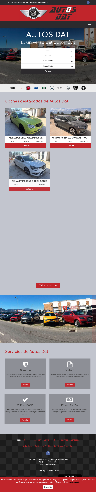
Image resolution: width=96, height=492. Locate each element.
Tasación (37, 440)
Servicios (48, 440)
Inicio (19, 440)
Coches (27, 440)
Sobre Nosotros (61, 440)
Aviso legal (27, 446)
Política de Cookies (43, 446)
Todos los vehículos (48, 285)
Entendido (48, 487)
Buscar (48, 71)
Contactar (75, 440)
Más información (74, 482)
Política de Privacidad (63, 446)
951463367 (13, 2)
